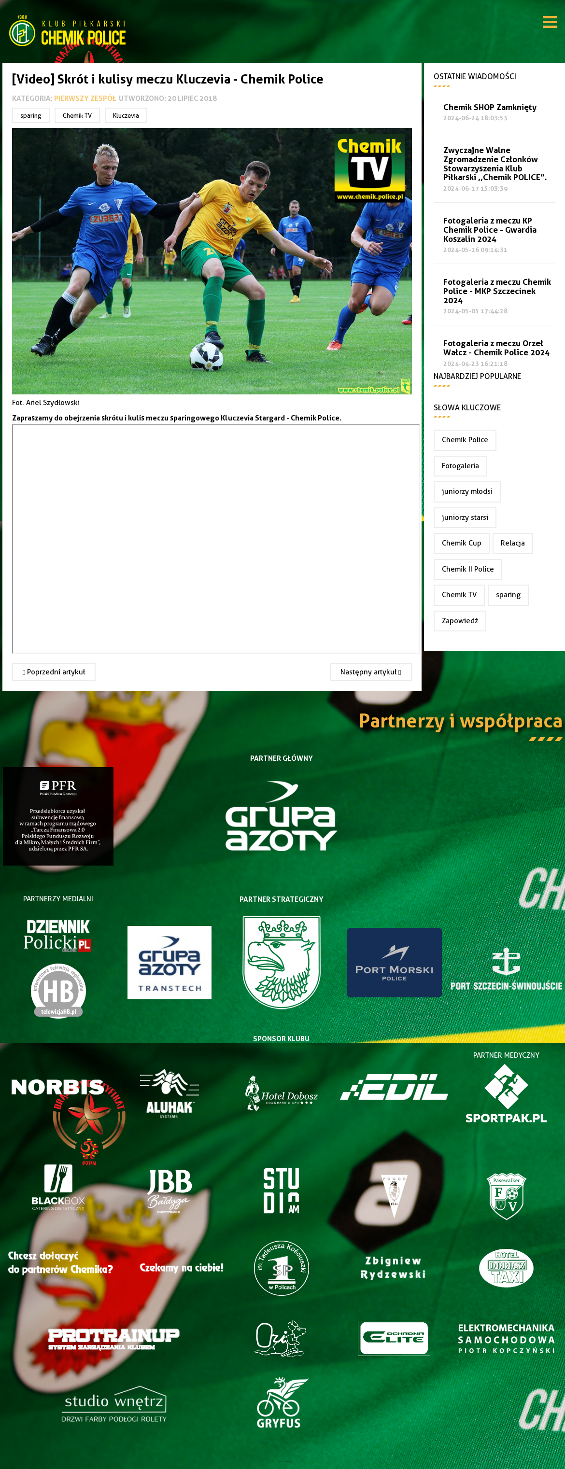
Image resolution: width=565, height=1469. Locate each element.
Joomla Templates (282, 1461)
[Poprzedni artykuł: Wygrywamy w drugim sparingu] (54, 672)
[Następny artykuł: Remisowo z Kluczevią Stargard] (370, 672)
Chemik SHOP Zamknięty (490, 107)
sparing (31, 115)
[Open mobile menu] (550, 23)
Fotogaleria (460, 466)
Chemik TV (77, 115)
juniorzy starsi (465, 517)
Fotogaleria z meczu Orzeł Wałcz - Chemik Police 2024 (496, 348)
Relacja (513, 543)
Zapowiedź (460, 620)
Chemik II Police (468, 569)
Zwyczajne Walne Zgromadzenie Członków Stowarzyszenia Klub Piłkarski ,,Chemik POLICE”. (495, 164)
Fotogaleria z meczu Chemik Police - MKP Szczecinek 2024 (497, 291)
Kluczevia (126, 115)
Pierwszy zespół (85, 98)
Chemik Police (465, 439)
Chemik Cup (461, 543)
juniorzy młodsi (467, 491)
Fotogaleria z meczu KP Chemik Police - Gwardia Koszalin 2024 (490, 230)
